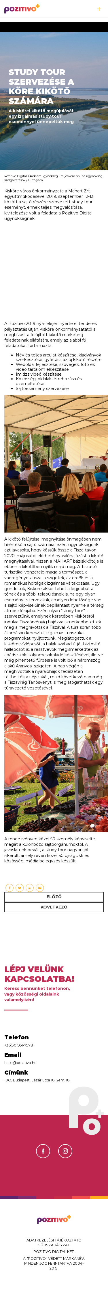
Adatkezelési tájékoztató (54, 1240)
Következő (54, 907)
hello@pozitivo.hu (20, 1063)
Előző (54, 896)
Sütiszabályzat (54, 1245)
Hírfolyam (35, 180)
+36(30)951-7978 (18, 1045)
